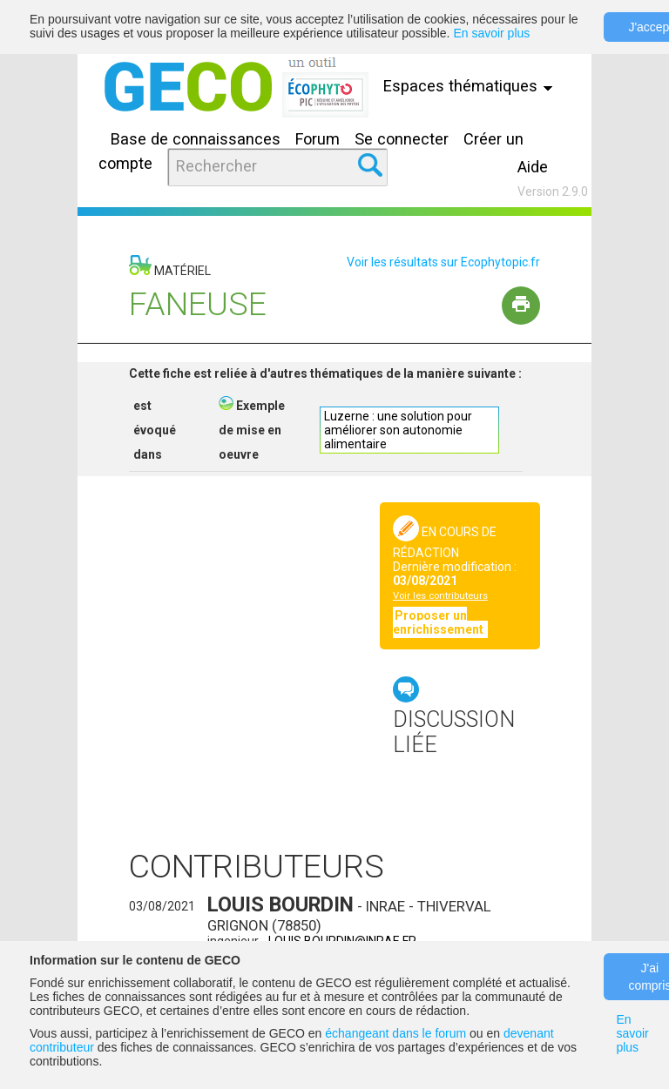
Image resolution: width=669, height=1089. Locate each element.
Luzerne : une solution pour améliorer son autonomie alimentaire (398, 430)
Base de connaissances (195, 139)
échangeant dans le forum (395, 1033)
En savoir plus (491, 33)
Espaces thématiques (470, 86)
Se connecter (402, 139)
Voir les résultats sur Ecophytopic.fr (443, 262)
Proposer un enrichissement (439, 622)
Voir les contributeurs (440, 596)
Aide (532, 167)
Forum (317, 139)
